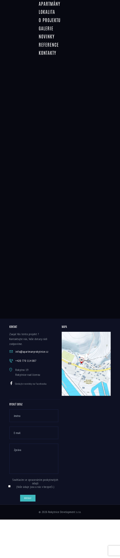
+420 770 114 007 (25, 361)
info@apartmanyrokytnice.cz (31, 352)
